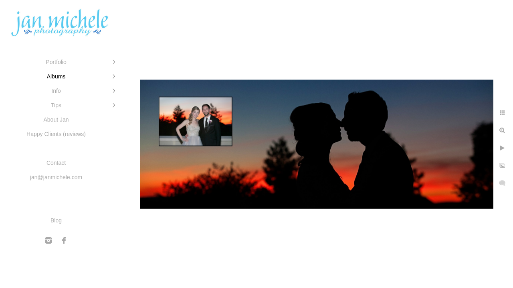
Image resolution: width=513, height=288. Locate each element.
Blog (56, 220)
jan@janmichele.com (56, 177)
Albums (56, 76)
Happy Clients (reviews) (56, 134)
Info (56, 91)
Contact (56, 163)
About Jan (56, 119)
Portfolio (56, 62)
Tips (56, 105)
